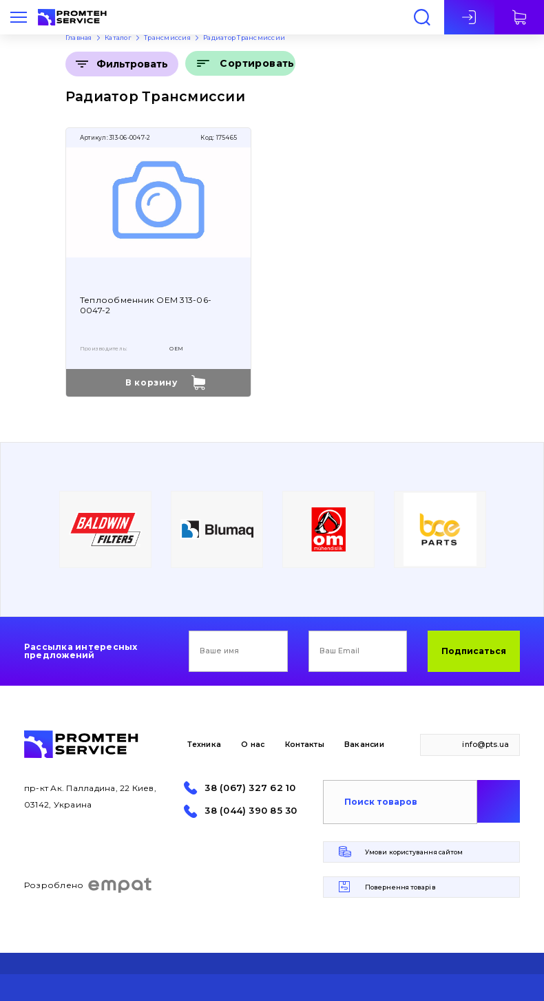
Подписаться (473, 651)
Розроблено (88, 885)
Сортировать (257, 63)
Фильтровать (132, 64)
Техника (204, 744)
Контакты (304, 744)
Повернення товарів (400, 887)
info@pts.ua (485, 744)
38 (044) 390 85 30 (251, 810)
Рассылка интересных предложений (81, 651)
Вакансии (364, 744)
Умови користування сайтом (414, 852)
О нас (252, 744)
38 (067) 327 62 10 (250, 787)
